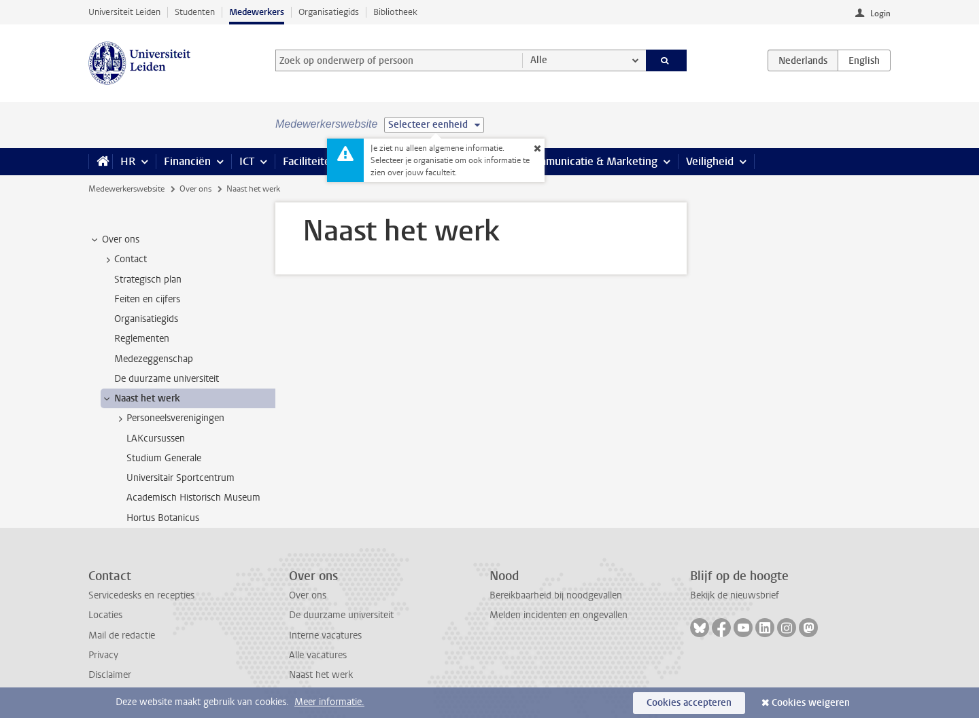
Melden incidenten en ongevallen (559, 615)
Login (880, 13)
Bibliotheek (395, 12)
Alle (538, 60)
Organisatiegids (328, 12)
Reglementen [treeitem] (141, 338)
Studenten (195, 12)
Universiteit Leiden (124, 12)
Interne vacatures (325, 635)
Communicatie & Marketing (591, 161)
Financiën (187, 161)
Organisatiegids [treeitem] (146, 318)
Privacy (103, 655)
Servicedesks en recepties (141, 595)
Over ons (195, 188)
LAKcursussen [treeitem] (155, 438)
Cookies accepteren (689, 702)
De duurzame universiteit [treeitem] (166, 378)
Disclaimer (109, 674)
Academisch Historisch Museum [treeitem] (193, 497)
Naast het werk (321, 674)
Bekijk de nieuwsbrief (734, 595)
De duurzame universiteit (341, 615)
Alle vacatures (318, 655)
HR (127, 161)
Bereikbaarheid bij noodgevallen (556, 595)
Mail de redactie (121, 635)
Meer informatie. (329, 702)
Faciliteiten (310, 161)
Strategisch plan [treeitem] (148, 279)
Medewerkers (256, 12)
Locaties (105, 615)
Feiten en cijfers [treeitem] (147, 299)
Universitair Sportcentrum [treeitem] (180, 477)
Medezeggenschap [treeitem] (153, 359)
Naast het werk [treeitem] (140, 399)
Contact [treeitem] (124, 259)
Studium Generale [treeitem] (163, 458)
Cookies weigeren (811, 702)
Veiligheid (710, 161)
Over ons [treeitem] (114, 240)
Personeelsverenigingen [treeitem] (169, 418)
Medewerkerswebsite (126, 188)
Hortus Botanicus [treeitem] (162, 517)
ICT (246, 161)
